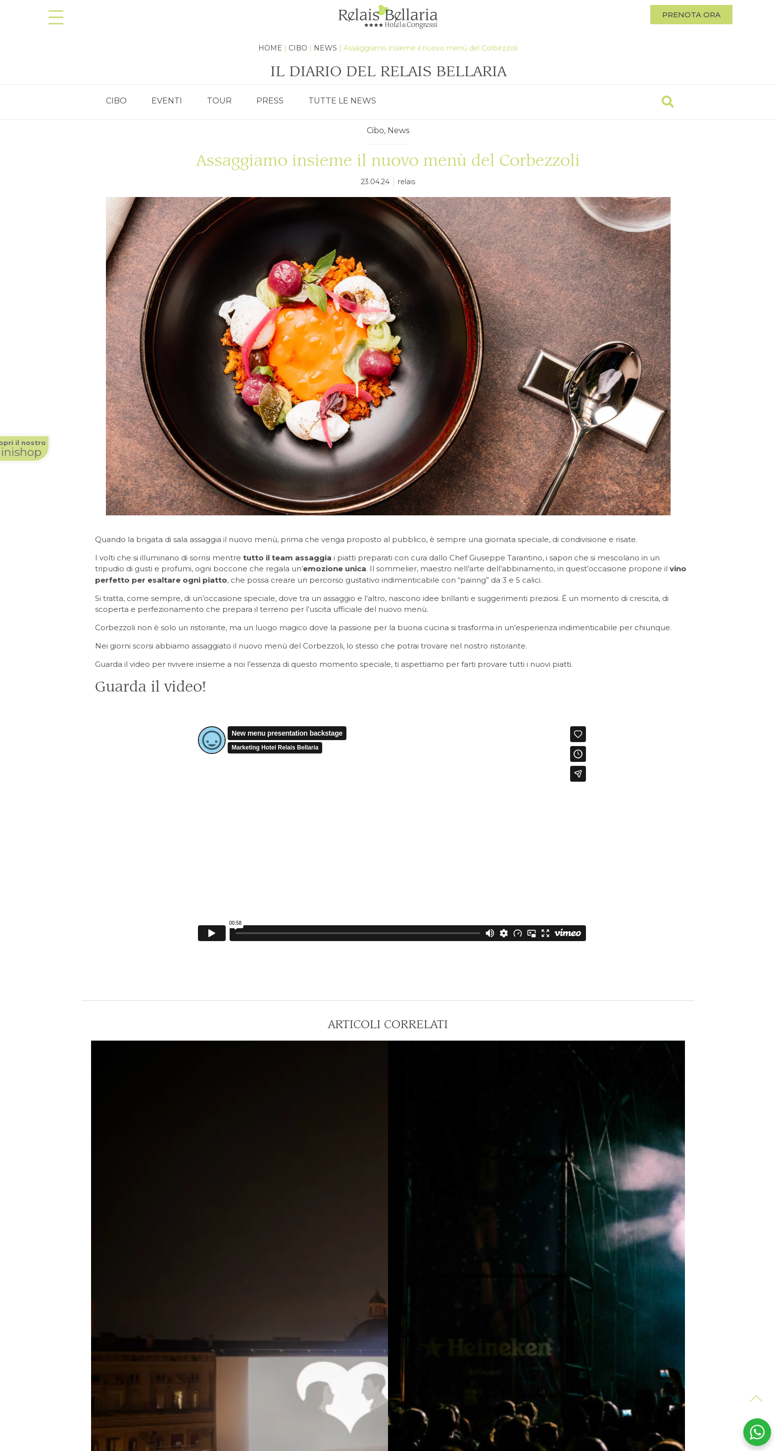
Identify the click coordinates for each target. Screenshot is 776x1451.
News (325, 48)
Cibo (298, 48)
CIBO (116, 100)
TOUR (219, 100)
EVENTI (166, 100)
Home (270, 48)
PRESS (270, 100)
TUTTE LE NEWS (342, 100)
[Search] (667, 102)
